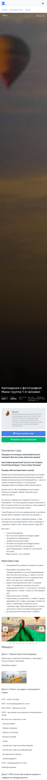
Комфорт (12, 397)
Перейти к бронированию (24, 440)
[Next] (41, 629)
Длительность (23, 397)
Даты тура (31, 397)
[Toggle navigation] (42, 3)
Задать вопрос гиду (24, 433)
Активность (5, 397)
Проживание (40, 397)
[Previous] (5, 629)
